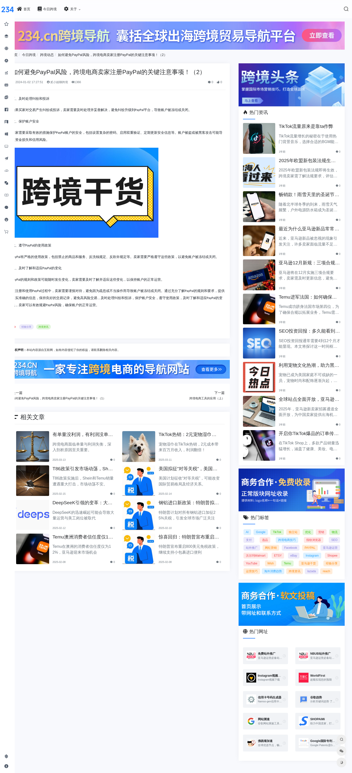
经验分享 (41, 332)
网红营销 (291, 542)
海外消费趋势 (329, 566)
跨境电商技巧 (305, 535)
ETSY (314, 550)
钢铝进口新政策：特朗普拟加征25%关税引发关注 (194, 508)
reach (288, 574)
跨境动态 (61, 54)
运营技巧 (303, 566)
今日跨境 (43, 54)
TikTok (285, 527)
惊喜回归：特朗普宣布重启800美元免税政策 (196, 542)
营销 (335, 527)
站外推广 (271, 542)
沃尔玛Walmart (288, 550)
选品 (284, 535)
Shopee (278, 558)
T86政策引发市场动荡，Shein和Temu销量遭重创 (95, 474)
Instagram (257, 558)
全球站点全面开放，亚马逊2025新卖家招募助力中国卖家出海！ (310, 396)
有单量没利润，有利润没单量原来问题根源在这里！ (93, 440)
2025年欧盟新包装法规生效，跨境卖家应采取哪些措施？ (310, 158)
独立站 (303, 527)
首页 (28, 54)
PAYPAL (332, 542)
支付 (269, 535)
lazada (273, 574)
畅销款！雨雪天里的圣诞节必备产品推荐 (310, 192)
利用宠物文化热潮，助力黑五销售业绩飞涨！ (310, 362)
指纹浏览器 (330, 535)
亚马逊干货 (258, 566)
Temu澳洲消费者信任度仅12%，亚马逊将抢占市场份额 (94, 542)
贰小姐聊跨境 (72, 81)
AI (252, 527)
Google (267, 527)
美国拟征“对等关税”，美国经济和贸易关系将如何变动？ (196, 474)
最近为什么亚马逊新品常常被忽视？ (310, 226)
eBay (334, 550)
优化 (319, 527)
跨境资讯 (58, 332)
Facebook (312, 542)
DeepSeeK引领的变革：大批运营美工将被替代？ (93, 508)
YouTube (299, 558)
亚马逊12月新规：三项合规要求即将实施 (310, 260)
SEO (254, 542)
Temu (333, 558)
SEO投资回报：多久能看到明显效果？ (310, 328)
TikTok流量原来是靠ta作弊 (309, 123)
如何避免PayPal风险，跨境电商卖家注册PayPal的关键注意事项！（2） (127, 54)
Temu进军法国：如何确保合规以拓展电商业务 (311, 294)
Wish (317, 558)
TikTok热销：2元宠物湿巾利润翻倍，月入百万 (196, 440)
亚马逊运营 (258, 550)
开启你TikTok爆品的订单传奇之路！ (309, 431)
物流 (254, 535)
